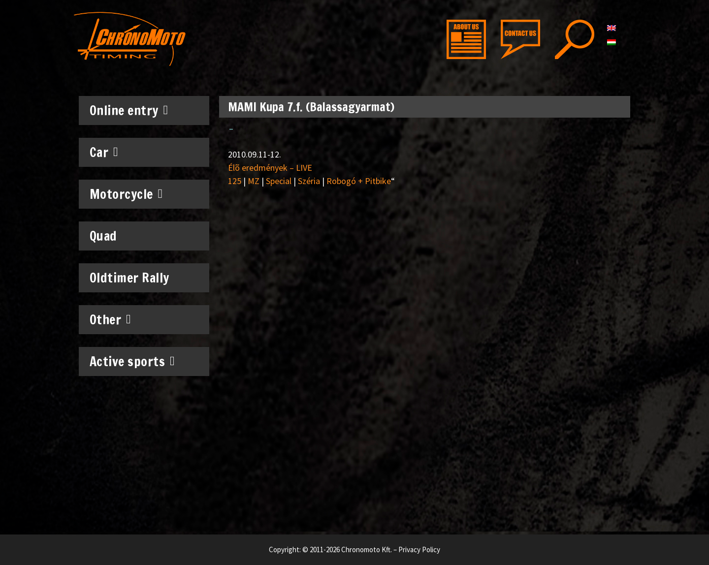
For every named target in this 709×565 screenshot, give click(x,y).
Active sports (132, 361)
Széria (309, 181)
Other (110, 319)
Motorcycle (126, 194)
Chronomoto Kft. (366, 549)
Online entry (129, 110)
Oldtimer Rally (129, 278)
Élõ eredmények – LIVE (270, 167)
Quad (103, 236)
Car (104, 152)
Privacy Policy (419, 549)
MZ (253, 181)
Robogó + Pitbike (358, 181)
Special (278, 181)
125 (234, 181)
